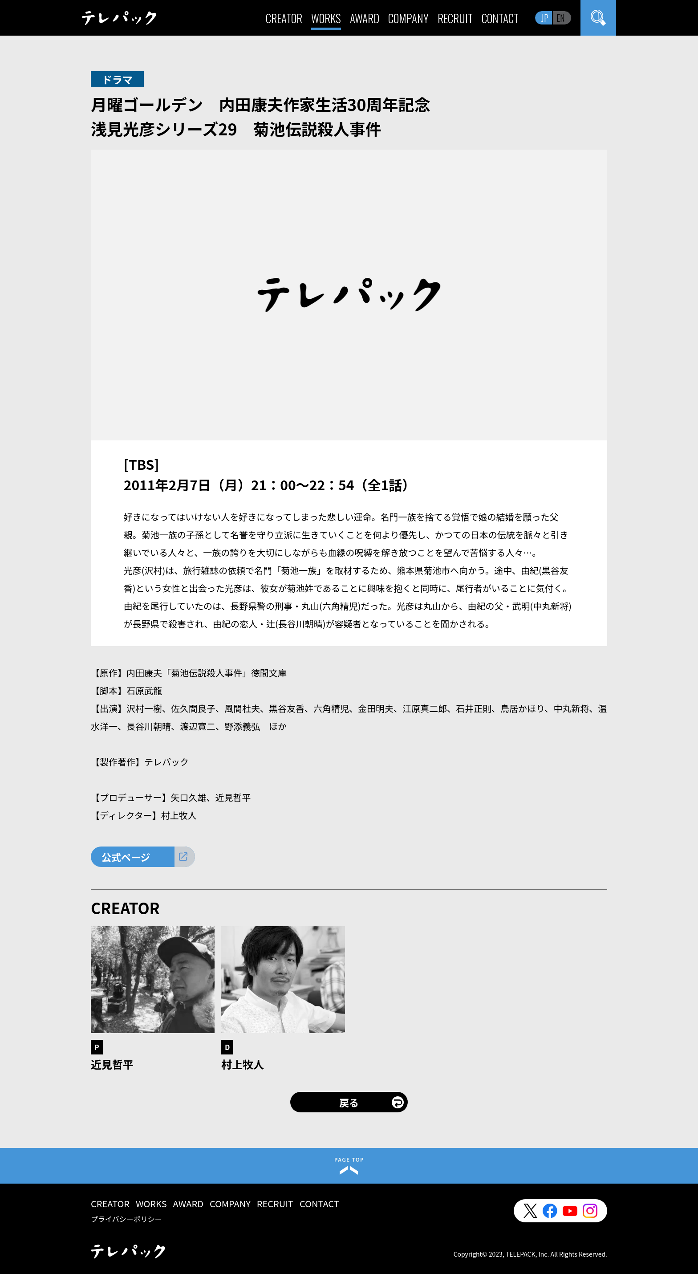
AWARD (364, 18)
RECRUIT (455, 18)
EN (560, 17)
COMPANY (408, 18)
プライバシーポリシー (126, 1218)
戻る (349, 1102)
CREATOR (284, 18)
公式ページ (125, 857)
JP (544, 17)
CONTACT (500, 18)
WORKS (326, 18)
